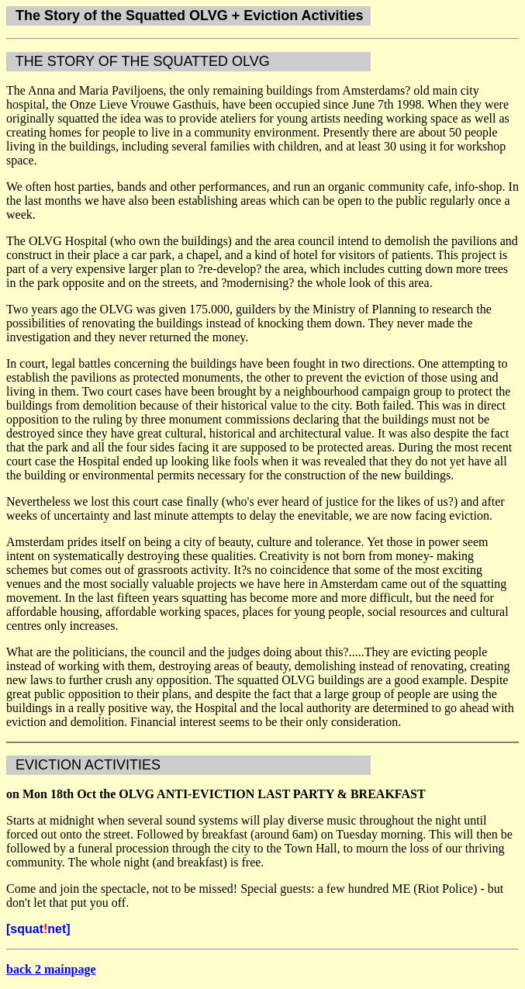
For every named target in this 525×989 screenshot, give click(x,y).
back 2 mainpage (51, 969)
